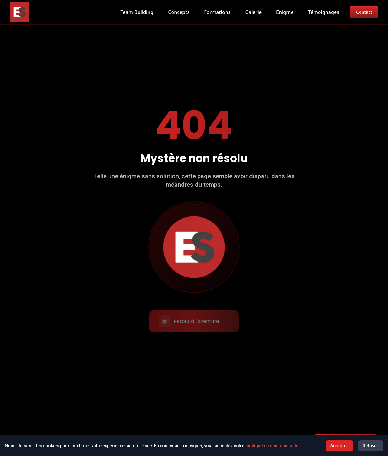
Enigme (285, 12)
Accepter (339, 445)
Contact (364, 12)
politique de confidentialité (271, 445)
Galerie (253, 12)
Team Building (136, 12)
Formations (217, 12)
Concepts (178, 12)
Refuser (370, 445)
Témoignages (323, 12)
